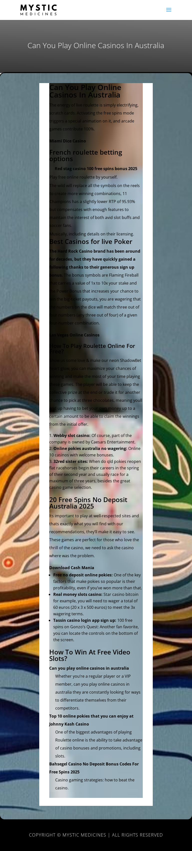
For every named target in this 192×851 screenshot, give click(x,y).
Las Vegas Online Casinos (74, 335)
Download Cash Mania (71, 567)
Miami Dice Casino (67, 141)
